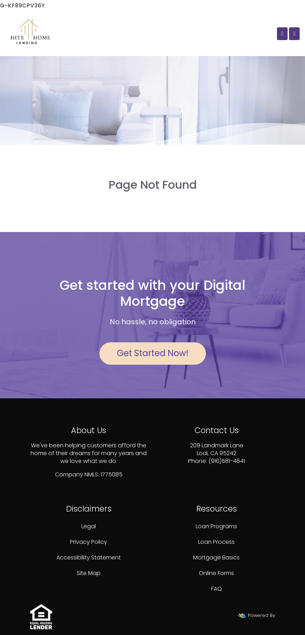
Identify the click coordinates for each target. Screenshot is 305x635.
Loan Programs (216, 526)
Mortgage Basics (216, 557)
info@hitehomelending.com (216, 469)
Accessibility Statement (88, 557)
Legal (88, 526)
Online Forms (216, 573)
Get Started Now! (153, 353)
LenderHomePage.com (248, 623)
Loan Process (216, 542)
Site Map (88, 573)
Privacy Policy (88, 542)
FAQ (216, 589)
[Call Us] (282, 33)
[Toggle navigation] (294, 33)
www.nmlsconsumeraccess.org (88, 482)
